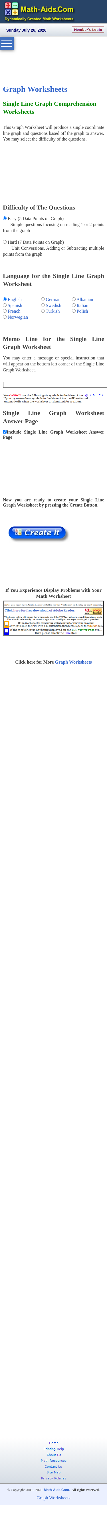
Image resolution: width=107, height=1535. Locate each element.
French (14, 311)
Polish (82, 311)
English (15, 299)
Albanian (84, 299)
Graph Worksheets (35, 89)
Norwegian (18, 317)
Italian (82, 305)
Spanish (15, 305)
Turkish (53, 311)
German (53, 299)
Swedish (53, 305)
